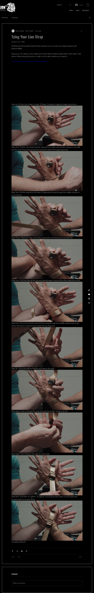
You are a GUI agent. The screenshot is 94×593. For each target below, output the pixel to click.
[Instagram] (89, 299)
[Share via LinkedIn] (22, 551)
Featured (15, 18)
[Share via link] (26, 551)
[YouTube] (89, 294)
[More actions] (81, 31)
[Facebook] (89, 303)
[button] (88, 4)
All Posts (5, 18)
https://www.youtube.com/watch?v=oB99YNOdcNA (29, 61)
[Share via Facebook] (12, 551)
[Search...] (61, 5)
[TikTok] (89, 290)
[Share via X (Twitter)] (17, 551)
